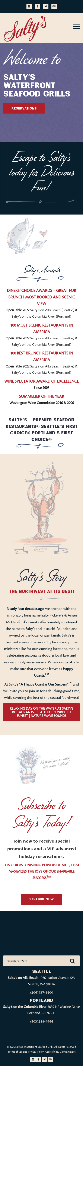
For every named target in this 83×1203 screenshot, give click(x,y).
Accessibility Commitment (60, 1051)
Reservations (24, 108)
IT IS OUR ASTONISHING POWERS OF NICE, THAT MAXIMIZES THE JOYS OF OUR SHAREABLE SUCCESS (41, 871)
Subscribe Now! (41, 899)
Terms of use (15, 1051)
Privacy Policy (36, 1051)
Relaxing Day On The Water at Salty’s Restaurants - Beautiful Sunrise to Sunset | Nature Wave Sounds (41, 712)
